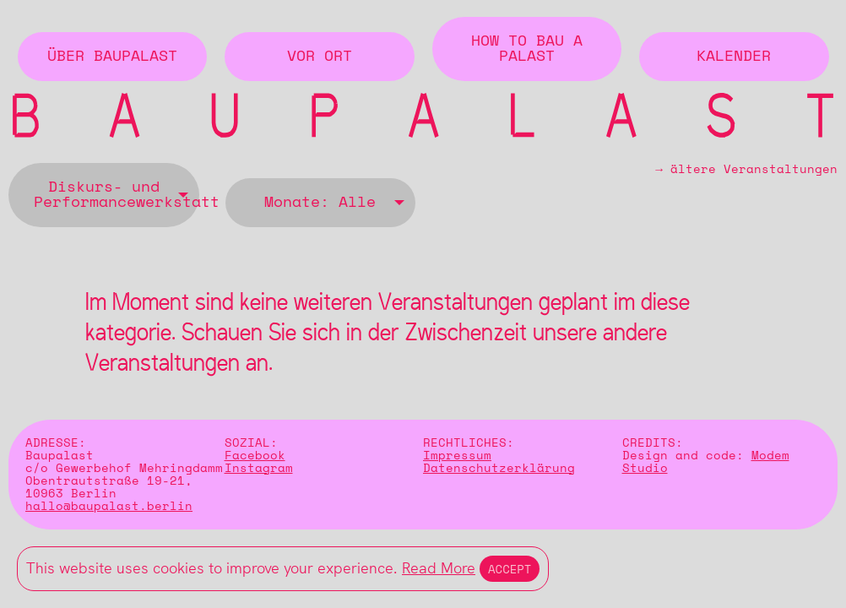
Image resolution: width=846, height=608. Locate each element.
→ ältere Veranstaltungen (746, 172)
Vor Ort (319, 56)
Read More (438, 568)
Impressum (457, 455)
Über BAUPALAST (112, 56)
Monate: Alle (320, 202)
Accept (509, 569)
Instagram (259, 468)
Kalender (734, 56)
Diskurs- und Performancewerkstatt (116, 195)
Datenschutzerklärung (499, 468)
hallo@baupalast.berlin (109, 506)
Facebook (255, 455)
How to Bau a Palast (527, 49)
